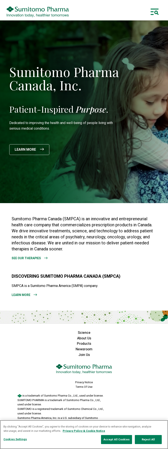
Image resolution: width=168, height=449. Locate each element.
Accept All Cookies (116, 439)
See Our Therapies (26, 258)
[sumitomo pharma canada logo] (37, 11)
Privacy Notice (84, 382)
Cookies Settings (15, 439)
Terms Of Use (84, 387)
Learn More (26, 149)
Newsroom (84, 349)
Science (84, 332)
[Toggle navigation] (155, 12)
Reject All (148, 439)
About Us (84, 338)
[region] (84, 434)
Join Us (84, 354)
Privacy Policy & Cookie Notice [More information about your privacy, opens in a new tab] (84, 431)
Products (84, 343)
